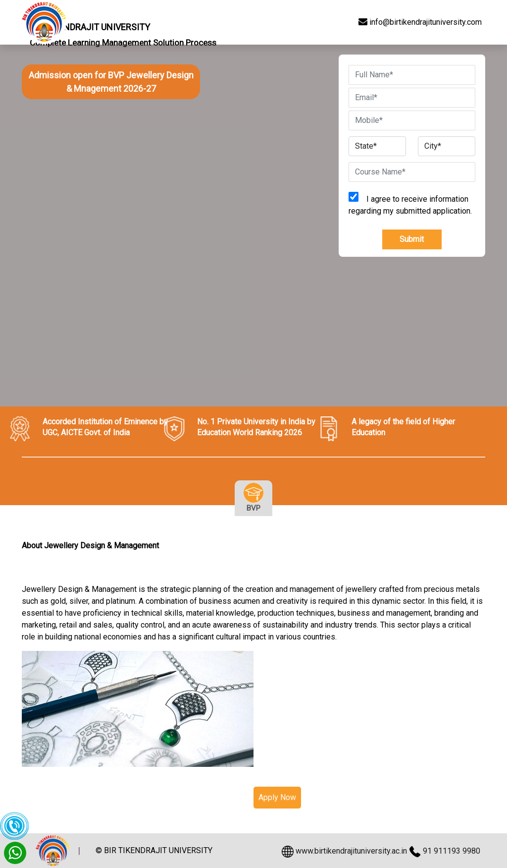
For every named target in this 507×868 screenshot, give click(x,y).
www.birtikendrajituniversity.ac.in (351, 851)
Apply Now (277, 797)
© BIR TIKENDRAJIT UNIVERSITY (154, 851)
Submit (412, 239)
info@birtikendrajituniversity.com (420, 22)
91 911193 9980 (451, 851)
